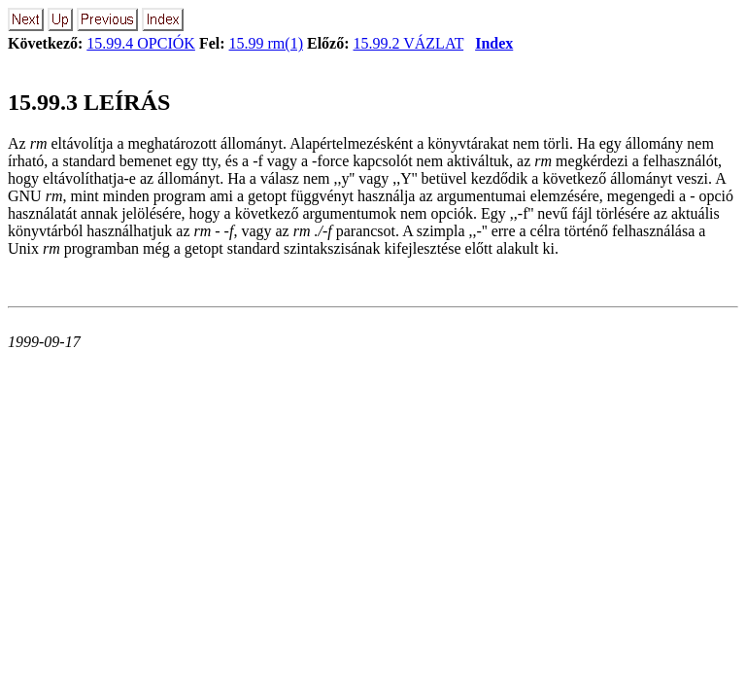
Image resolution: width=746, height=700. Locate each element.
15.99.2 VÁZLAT (409, 43)
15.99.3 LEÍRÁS (89, 102)
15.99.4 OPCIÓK (140, 43)
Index (494, 43)
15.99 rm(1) (266, 43)
